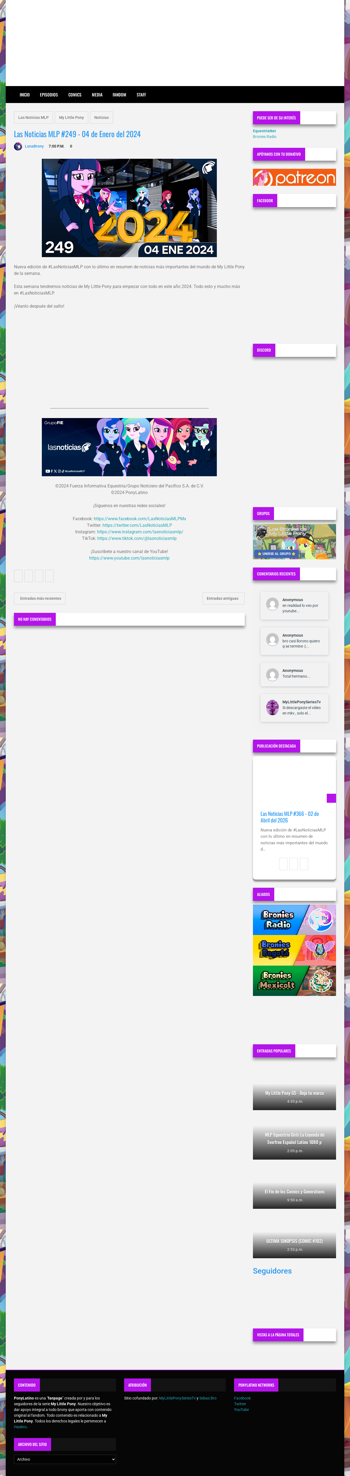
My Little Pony (71, 117)
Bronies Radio (264, 136)
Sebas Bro (208, 1398)
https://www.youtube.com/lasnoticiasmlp (129, 558)
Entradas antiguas (223, 598)
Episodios (49, 95)
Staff (141, 95)
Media (97, 95)
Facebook (242, 1398)
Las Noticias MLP (33, 117)
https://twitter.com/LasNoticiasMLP (137, 525)
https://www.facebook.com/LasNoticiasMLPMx (140, 518)
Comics (74, 95)
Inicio (25, 95)
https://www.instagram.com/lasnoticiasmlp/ (140, 531)
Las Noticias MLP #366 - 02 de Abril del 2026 (290, 817)
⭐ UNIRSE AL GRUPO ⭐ (277, 554)
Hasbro (20, 1427)
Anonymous (292, 600)
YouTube (241, 1409)
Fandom (119, 95)
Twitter (240, 1404)
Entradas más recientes (40, 598)
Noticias (101, 117)
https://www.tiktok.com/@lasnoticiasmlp (137, 538)
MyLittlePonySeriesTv (301, 702)
